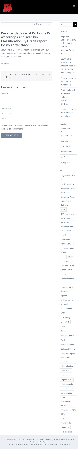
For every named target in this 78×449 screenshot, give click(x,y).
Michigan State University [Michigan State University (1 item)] (67, 302)
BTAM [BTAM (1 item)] (63, 210)
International (66, 152)
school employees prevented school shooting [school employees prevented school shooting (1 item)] (68, 358)
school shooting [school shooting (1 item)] (67, 366)
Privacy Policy (47, 444)
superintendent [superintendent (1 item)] (67, 389)
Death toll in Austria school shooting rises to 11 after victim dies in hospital (68, 66)
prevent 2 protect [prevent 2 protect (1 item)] (67, 336)
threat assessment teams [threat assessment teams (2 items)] (68, 412)
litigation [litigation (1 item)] (64, 296)
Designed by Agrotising (42, 442)
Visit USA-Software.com (44, 439)
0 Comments (7, 63)
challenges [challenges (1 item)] (65, 235)
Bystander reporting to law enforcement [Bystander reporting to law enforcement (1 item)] (67, 226)
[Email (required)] (24, 114)
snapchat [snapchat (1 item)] (64, 375)
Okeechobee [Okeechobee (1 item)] (66, 331)
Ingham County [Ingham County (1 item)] (67, 261)
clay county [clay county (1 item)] (65, 239)
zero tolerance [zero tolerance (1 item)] (66, 432)
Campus (64, 141)
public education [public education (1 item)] (67, 345)
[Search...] (66, 24)
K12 (2, 63)
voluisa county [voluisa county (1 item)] (66, 423)
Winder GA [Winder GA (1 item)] (65, 427)
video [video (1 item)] (63, 418)
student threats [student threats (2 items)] (67, 384)
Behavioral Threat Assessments (67, 132)
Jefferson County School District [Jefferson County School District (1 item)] (67, 268)
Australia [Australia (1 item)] (70, 184)
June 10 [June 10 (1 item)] (64, 274)
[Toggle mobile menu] (74, 6)
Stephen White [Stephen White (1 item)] (67, 380)
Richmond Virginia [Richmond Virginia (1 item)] (68, 349)
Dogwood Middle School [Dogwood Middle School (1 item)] (67, 250)
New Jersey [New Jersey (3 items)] (65, 318)
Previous (40, 24)
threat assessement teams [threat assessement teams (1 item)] (66, 401)
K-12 (63, 157)
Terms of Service (60, 444)
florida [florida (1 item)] (63, 257)
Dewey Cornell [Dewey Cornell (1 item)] (66, 244)
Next (48, 24)
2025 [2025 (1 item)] (63, 184)
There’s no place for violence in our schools (68, 81)
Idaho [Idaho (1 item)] (70, 257)
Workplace (65, 162)
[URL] (24, 119)
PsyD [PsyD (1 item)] (63, 340)
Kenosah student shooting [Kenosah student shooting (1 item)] (67, 281)
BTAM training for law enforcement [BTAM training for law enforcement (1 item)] (68, 216)
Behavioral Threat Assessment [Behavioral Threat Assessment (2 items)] (68, 191)
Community (66, 146)
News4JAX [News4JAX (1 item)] (65, 322)
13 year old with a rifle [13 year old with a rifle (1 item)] (68, 178)
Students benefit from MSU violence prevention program (68, 97)
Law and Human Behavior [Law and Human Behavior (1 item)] (67, 289)
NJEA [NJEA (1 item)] (63, 327)
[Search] (75, 24)
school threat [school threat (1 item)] (66, 370)
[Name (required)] (24, 109)
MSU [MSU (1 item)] (63, 313)
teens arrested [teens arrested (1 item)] (66, 393)
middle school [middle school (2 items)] (66, 309)
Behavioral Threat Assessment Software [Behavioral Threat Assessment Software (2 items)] (68, 201)
